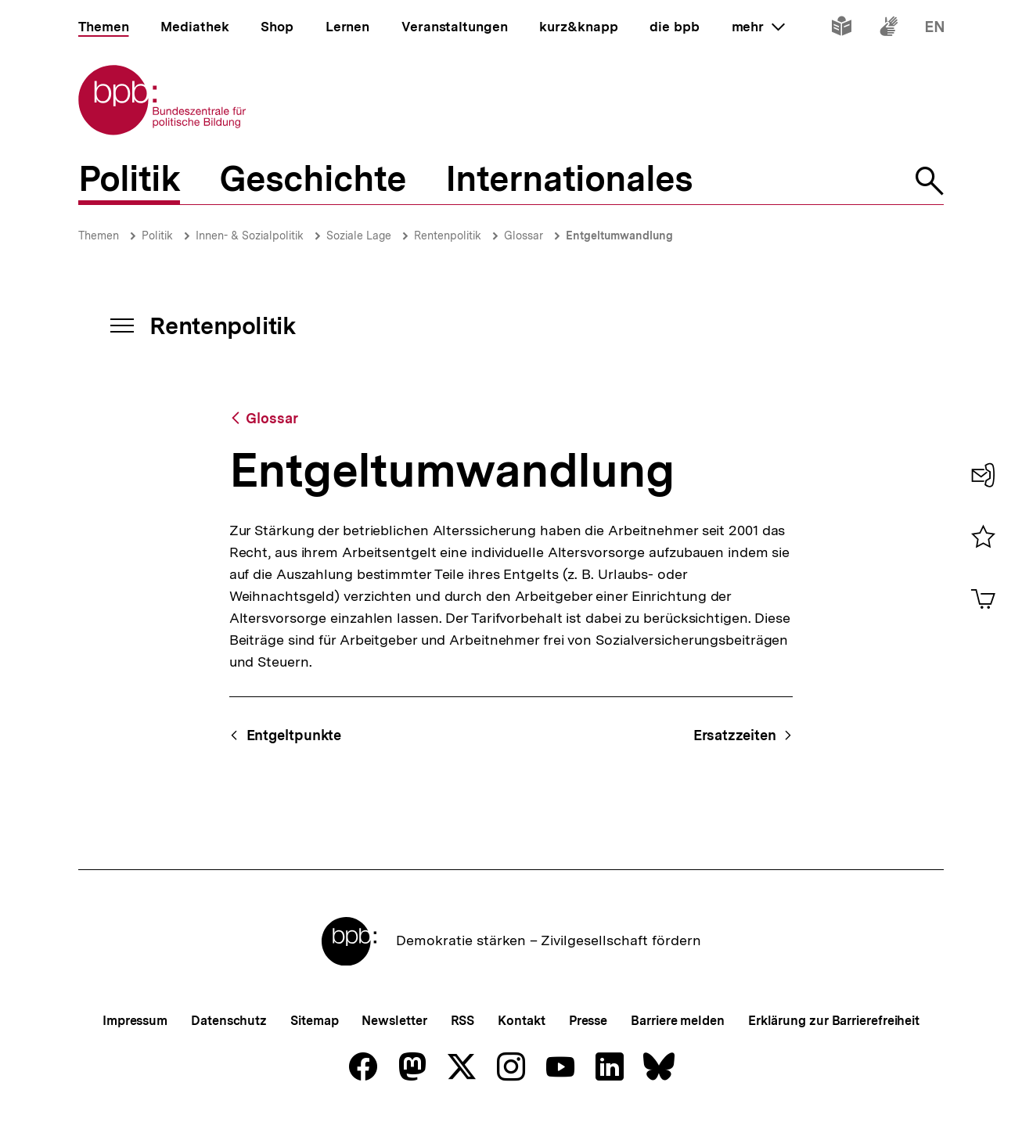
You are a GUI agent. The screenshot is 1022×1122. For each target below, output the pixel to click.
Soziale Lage (358, 235)
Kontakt (521, 1020)
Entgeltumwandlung (619, 235)
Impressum (135, 1020)
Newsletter (394, 1020)
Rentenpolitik (447, 235)
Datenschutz (229, 1020)
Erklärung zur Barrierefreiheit (833, 1020)
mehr (758, 26)
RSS (463, 1020)
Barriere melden (678, 1020)
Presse (588, 1020)
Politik (157, 235)
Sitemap (314, 1020)
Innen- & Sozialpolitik (250, 235)
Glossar (523, 235)
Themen (98, 235)
